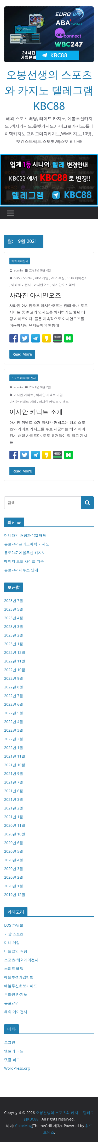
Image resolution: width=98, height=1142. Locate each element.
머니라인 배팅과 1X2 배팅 (25, 535)
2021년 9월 (13, 773)
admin (18, 270)
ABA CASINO (23, 278)
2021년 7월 (13, 782)
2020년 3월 (13, 868)
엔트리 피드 (14, 1050)
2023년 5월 (13, 609)
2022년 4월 (13, 721)
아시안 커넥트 (23, 395)
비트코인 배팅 (15, 951)
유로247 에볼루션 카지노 (24, 552)
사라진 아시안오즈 (35, 295)
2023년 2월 (13, 635)
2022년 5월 (13, 712)
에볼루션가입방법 (18, 977)
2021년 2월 (13, 808)
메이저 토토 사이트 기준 (24, 561)
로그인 (9, 1042)
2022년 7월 (13, 695)
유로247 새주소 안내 (21, 569)
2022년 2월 (13, 738)
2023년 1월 (13, 643)
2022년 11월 (14, 661)
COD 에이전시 (77, 278)
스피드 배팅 (14, 968)
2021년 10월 (14, 764)
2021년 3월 (13, 799)
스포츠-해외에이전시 (23, 378)
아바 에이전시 (21, 284)
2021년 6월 (13, 790)
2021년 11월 (14, 756)
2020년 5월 (13, 851)
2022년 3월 (13, 730)
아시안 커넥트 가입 (49, 395)
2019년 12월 (14, 894)
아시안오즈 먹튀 (63, 284)
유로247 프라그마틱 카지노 (26, 543)
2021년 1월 (13, 816)
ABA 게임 (41, 278)
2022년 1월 (13, 747)
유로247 (11, 1002)
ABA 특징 (58, 278)
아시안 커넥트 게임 (22, 401)
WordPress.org (17, 1068)
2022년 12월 (14, 652)
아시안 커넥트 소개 (36, 411)
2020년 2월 (13, 877)
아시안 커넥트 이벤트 (54, 401)
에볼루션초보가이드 (20, 985)
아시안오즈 (41, 284)
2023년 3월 (13, 626)
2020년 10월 (14, 833)
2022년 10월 (14, 669)
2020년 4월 (13, 859)
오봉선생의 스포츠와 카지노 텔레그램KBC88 (49, 90)
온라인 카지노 (15, 994)
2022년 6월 (13, 704)
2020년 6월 (13, 842)
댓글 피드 (12, 1059)
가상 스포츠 (14, 933)
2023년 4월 (13, 617)
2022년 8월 (13, 686)
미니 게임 (12, 942)
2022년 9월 (13, 678)
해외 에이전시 (19, 261)
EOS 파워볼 (13, 925)
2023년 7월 (13, 600)
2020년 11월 (14, 825)
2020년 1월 (13, 885)
